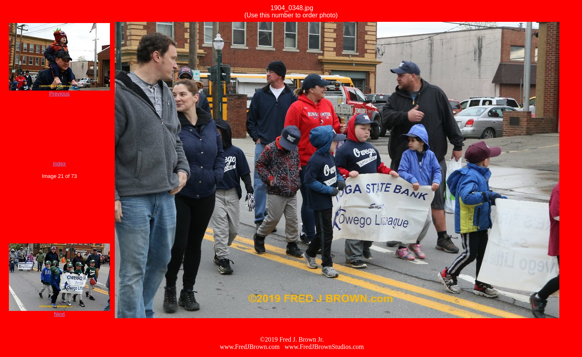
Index (59, 164)
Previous (59, 94)
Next (59, 314)
